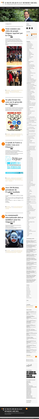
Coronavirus (28, 74)
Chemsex (28, 63)
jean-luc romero (31, 373)
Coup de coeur (29, 76)
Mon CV (27, 383)
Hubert (28, 106)
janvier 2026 (28, 289)
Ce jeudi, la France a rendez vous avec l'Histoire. (13, 145)
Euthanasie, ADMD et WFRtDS (31, 99)
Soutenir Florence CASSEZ (30, 218)
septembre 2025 (28, 294)
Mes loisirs (28, 156)
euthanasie (28, 375)
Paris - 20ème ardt (29, 191)
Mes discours (29, 151)
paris (34, 377)
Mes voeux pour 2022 (30, 176)
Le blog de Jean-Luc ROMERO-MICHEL (21, 3)
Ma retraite (28, 139)
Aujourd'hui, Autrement (30, 56)
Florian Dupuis (28, 271)
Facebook (28, 100)
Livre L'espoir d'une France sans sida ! (31, 126)
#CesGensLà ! (29, 42)
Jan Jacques (28, 240)
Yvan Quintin (28, 262)
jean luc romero (18, 207)
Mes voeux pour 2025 (30, 179)
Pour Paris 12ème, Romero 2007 (31, 209)
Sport (28, 220)
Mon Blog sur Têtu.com (29, 395)
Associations (29, 55)
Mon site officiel (28, 382)
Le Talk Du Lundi (29, 112)
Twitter (28, 227)
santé (31, 375)
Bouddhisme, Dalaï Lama (30, 61)
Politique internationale (19, 251)
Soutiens (28, 219)
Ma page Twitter (28, 394)
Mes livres (27, 384)
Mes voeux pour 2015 (30, 169)
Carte (27, 300)
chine (20, 92)
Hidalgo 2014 (29, 101)
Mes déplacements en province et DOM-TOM (31, 150)
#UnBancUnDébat (29, 46)
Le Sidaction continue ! (29, 337)
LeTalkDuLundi (29, 113)
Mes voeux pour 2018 (30, 172)
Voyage (28, 234)
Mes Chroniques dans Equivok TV (31, 146)
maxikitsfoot (28, 254)
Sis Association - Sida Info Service (31, 217)
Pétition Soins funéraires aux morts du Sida (31, 203)
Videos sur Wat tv (28, 393)
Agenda (28, 49)
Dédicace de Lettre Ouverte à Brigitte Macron (31, 83)
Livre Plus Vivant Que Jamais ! (31, 131)
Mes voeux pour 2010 (30, 163)
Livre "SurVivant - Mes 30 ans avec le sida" (31, 122)
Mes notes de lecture (30, 157)
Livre (28, 115)
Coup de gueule (29, 77)
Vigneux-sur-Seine (29, 233)
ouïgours (12, 92)
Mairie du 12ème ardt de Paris (31, 142)
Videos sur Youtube (28, 392)
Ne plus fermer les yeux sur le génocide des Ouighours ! (13, 102)
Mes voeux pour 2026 (30, 180)
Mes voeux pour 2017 (30, 171)
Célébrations (29, 62)
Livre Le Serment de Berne (30, 127)
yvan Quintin (28, 258)
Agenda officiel (28, 381)
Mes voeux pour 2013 (30, 166)
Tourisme (28, 226)
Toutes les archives (28, 297)
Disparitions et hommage (30, 91)
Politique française (14, 91)
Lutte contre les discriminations (31, 135)
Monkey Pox (28, 186)
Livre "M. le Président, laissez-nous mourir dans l (31, 118)
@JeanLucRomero (28, 25)
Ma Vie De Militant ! (29, 140)
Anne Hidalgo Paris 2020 (30, 54)
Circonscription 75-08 (30, 67)
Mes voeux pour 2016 (30, 170)
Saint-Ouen (28, 213)
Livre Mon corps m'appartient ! (31, 130)
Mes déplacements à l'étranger (31, 147)
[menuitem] (3, 8)
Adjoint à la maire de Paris (17, 90)
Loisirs (28, 132)
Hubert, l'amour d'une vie (29, 385)
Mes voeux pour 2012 (30, 165)
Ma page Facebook (28, 391)
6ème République (29, 47)
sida (27, 373)
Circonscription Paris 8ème (30, 68)
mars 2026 (27, 287)
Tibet (28, 224)
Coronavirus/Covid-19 (30, 75)
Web (27, 235)
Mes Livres (28, 155)
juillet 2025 (27, 296)
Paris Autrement (29, 193)
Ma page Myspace (28, 390)
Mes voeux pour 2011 (30, 164)
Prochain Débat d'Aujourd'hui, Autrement (31, 211)
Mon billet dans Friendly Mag (31, 185)
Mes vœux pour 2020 (30, 183)
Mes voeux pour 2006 (30, 158)
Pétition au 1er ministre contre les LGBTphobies (31, 197)
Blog (27, 60)
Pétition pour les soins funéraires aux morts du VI (31, 201)
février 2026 (28, 288)
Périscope (28, 194)
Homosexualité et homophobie (31, 105)
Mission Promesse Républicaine (31, 184)
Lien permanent (7, 90)
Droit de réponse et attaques (31, 92)
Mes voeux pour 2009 (30, 162)
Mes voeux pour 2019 (30, 173)
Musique (28, 187)
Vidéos (28, 232)
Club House (28, 69)
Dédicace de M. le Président (30, 84)
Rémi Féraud (28, 212)
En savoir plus (32, 418)
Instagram (28, 108)
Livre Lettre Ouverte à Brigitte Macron (31, 129)
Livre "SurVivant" (29, 124)
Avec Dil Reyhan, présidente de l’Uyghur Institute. (12, 190)
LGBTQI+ (28, 114)
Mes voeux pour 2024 (30, 178)
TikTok (28, 225)
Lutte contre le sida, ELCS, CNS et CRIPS (31, 134)
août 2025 (27, 295)
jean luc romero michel (17, 92)
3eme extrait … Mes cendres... (30, 329)
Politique (35, 373)
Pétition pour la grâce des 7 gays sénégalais (31, 199)
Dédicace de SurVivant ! (30, 86)
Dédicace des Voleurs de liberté (31, 87)
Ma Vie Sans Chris (29, 141)
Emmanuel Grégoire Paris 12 (31, 98)
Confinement (29, 70)
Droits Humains (9, 91)
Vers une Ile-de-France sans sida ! (31, 231)
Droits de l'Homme (9, 251)
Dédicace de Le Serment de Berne (31, 81)
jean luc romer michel (12, 252)
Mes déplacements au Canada (31, 148)
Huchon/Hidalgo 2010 (30, 107)
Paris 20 (28, 192)
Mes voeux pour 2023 (30, 177)
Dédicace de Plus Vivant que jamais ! (31, 85)
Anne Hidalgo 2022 (29, 53)
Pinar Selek (28, 204)
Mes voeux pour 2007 (30, 159)
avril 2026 (27, 286)
